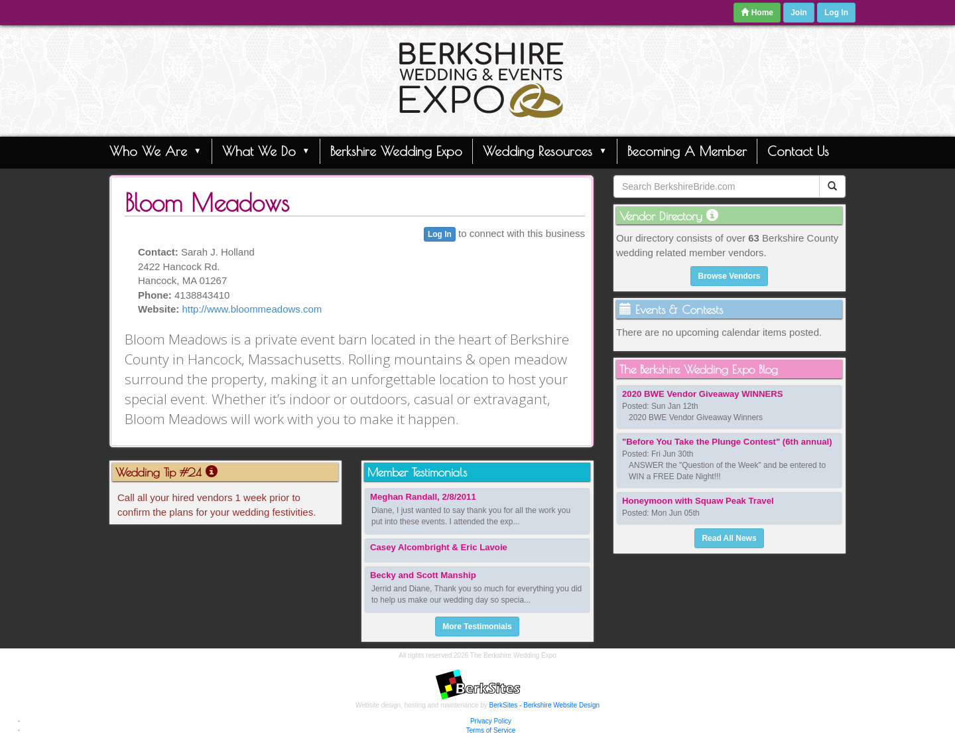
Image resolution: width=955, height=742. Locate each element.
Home (757, 12)
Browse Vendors (729, 276)
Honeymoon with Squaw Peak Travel (698, 501)
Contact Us (798, 151)
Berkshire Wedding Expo (396, 151)
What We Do (266, 150)
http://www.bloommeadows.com (252, 309)
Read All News (729, 538)
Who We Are (155, 150)
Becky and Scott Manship (423, 575)
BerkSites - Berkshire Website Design (544, 705)
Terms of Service (490, 730)
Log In (836, 12)
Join (799, 12)
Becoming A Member (687, 151)
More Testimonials (476, 626)
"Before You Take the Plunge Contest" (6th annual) (727, 442)
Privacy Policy (490, 721)
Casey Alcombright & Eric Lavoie (438, 547)
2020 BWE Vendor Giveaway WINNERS (702, 394)
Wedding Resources (545, 150)
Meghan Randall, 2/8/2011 (423, 497)
